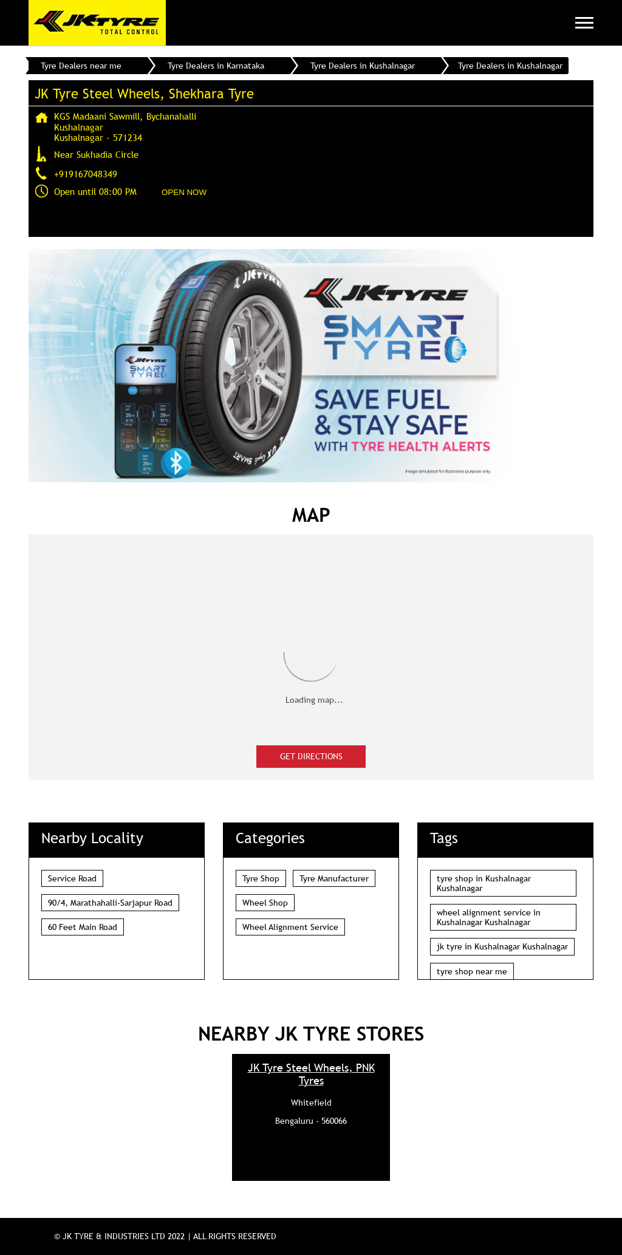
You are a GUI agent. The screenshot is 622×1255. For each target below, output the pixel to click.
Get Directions (311, 756)
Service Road (72, 878)
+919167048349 (85, 174)
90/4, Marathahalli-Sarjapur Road (110, 902)
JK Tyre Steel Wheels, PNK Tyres (311, 1074)
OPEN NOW (184, 192)
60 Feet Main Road (82, 927)
